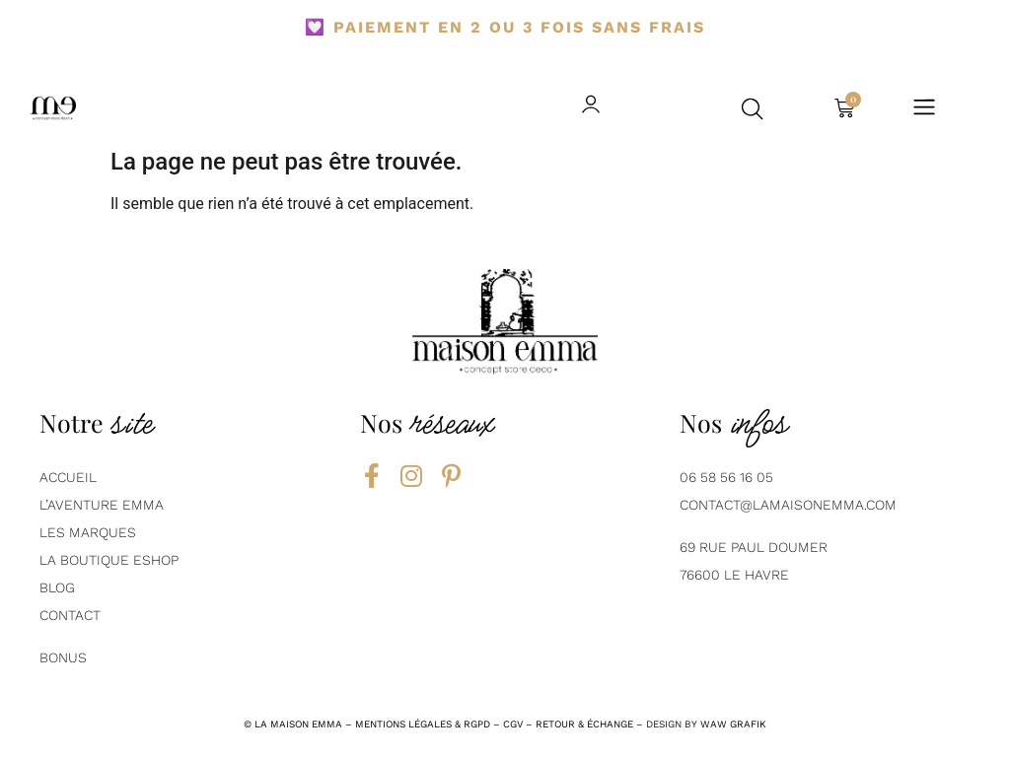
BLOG (57, 587)
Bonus (63, 657)
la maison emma (298, 724)
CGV (513, 724)
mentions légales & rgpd (422, 724)
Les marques (87, 532)
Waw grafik (733, 724)
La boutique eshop (109, 560)
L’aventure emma (101, 505)
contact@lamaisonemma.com (788, 505)
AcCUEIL (68, 477)
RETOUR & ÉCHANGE (584, 724)
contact (70, 615)
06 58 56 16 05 (726, 477)
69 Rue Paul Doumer (754, 547)
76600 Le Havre (734, 575)
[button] (753, 108)
